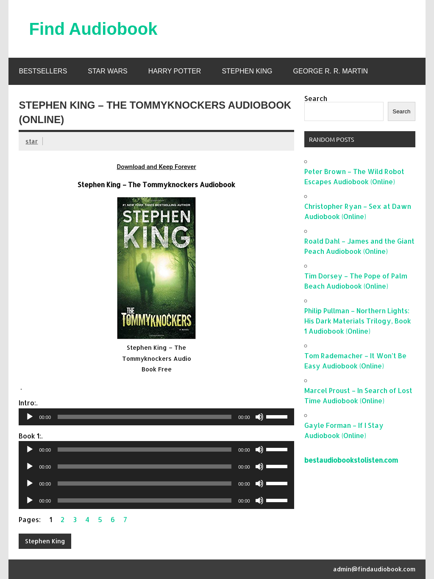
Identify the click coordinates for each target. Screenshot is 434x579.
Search (315, 98)
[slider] (144, 417)
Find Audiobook (93, 29)
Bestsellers (43, 71)
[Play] (29, 417)
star (31, 141)
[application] (156, 416)
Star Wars (107, 71)
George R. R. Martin (330, 71)
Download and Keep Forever (156, 167)
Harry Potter (174, 71)
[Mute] (259, 417)
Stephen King (247, 71)
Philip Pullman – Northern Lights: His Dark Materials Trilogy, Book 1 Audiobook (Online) (357, 320)
